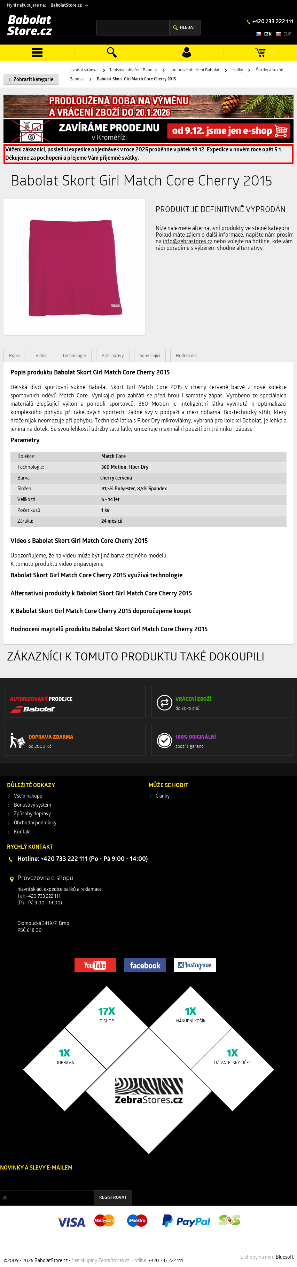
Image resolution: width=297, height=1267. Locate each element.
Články (163, 796)
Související (150, 356)
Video (41, 356)
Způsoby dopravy (32, 814)
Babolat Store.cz (29, 26)
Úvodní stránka (83, 70)
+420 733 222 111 (272, 22)
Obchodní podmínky (35, 823)
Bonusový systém (32, 805)
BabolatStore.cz (66, 5)
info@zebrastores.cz (187, 242)
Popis (14, 356)
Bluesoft (285, 1257)
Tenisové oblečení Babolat (133, 70)
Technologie (74, 356)
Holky (238, 70)
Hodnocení (186, 356)
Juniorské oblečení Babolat (194, 70)
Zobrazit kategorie (33, 79)
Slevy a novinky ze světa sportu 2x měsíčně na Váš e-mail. (59, 1181)
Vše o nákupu (28, 796)
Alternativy (113, 356)
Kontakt (22, 832)
